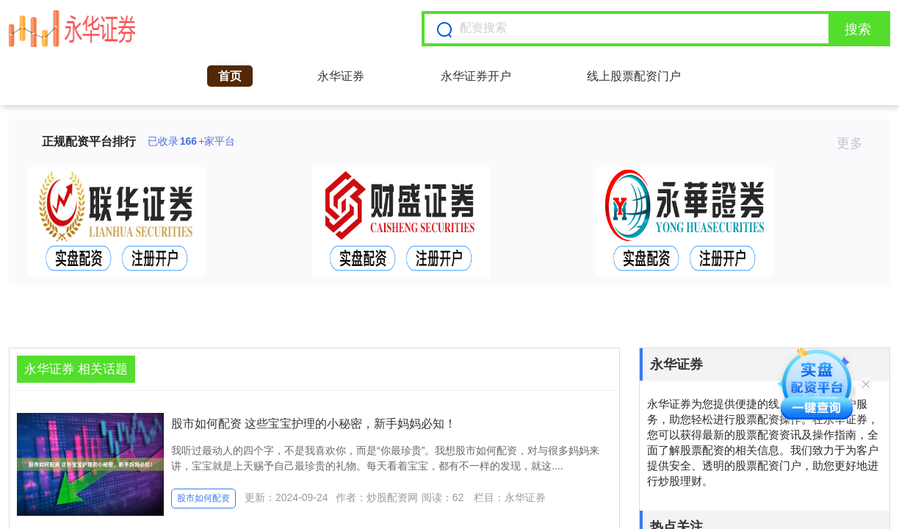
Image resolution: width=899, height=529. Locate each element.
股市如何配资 (203, 498)
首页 (230, 76)
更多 (856, 143)
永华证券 (340, 76)
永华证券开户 (476, 76)
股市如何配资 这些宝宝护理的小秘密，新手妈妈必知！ (313, 423)
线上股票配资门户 (634, 76)
